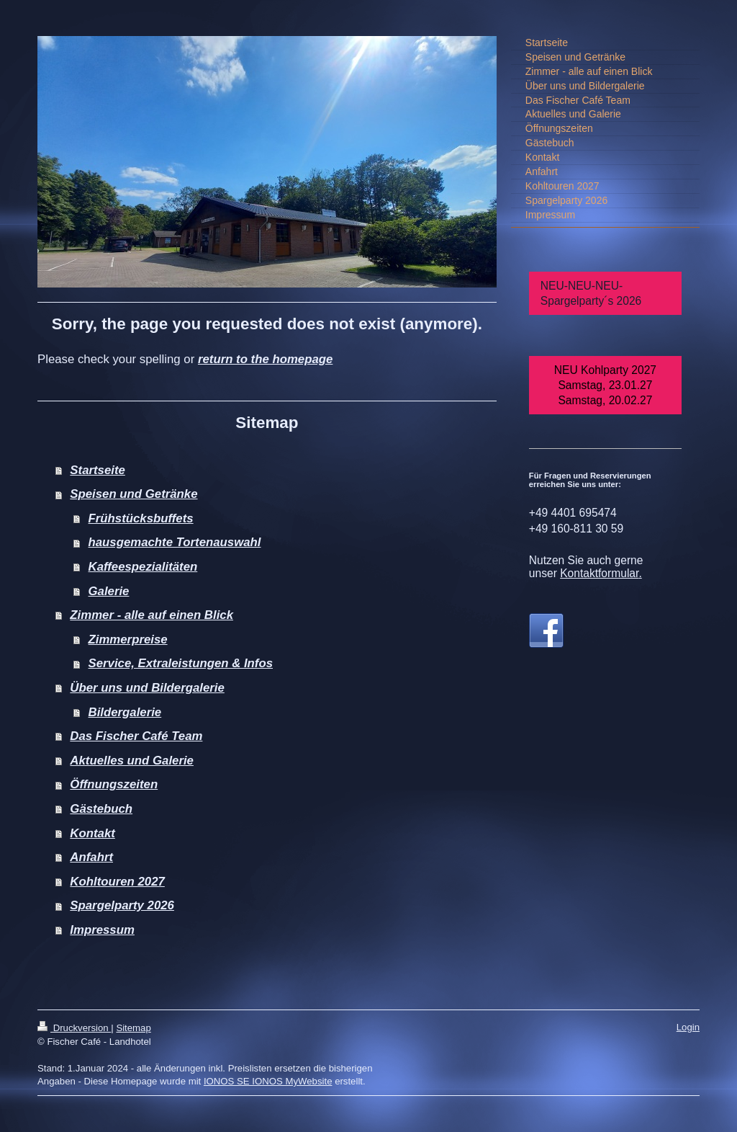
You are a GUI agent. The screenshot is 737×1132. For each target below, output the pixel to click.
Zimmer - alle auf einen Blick (151, 615)
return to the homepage (265, 359)
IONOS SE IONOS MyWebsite (268, 1081)
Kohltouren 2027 (117, 881)
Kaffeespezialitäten (143, 567)
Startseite (97, 470)
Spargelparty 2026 (122, 905)
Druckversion (74, 1027)
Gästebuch (101, 809)
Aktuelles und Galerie (132, 760)
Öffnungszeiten (114, 784)
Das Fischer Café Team (136, 736)
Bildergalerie (125, 712)
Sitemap (133, 1027)
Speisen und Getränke (133, 494)
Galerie (109, 591)
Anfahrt (91, 857)
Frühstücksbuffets (141, 518)
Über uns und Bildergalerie (147, 688)
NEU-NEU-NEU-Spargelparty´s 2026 (591, 293)
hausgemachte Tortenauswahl (175, 542)
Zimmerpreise (128, 639)
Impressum (102, 930)
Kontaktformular (599, 573)
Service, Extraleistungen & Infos (181, 663)
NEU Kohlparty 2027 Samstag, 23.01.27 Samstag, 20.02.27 (605, 385)
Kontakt (92, 833)
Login (688, 1027)
